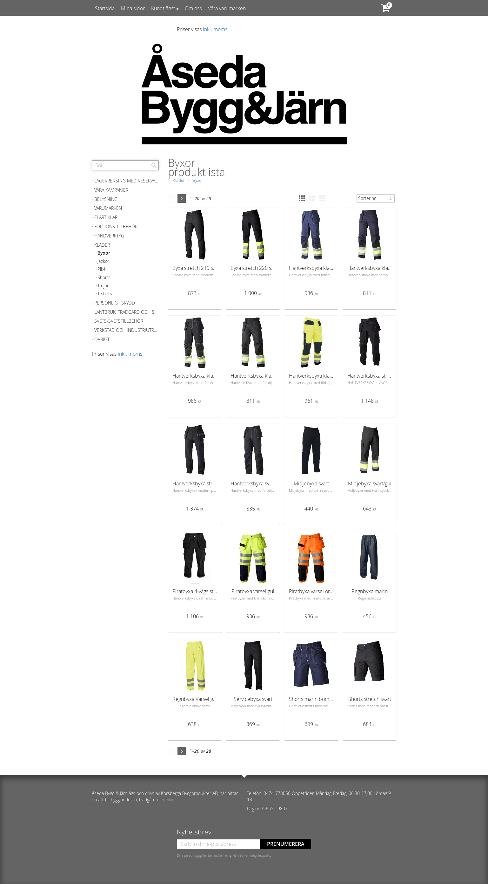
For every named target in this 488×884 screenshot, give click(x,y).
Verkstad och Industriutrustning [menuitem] (126, 330)
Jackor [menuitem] (103, 261)
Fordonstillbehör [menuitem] (115, 226)
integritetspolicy (260, 855)
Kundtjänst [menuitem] (163, 8)
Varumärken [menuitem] (108, 208)
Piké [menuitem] (101, 269)
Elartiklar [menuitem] (105, 217)
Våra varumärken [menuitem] (227, 8)
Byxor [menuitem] (103, 253)
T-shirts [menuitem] (104, 294)
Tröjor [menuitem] (103, 286)
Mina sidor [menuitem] (133, 8)
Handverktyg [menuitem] (109, 236)
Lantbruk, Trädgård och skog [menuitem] (126, 312)
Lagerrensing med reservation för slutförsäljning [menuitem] (126, 181)
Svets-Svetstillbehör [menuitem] (118, 321)
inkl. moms (215, 29)
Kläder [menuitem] (102, 245)
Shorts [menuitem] (103, 277)
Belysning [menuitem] (105, 199)
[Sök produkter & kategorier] (125, 165)
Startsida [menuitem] (105, 8)
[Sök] (154, 165)
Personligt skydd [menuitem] (114, 303)
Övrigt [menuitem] (102, 339)
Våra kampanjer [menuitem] (111, 190)
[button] (301, 198)
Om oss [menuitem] (193, 8)
